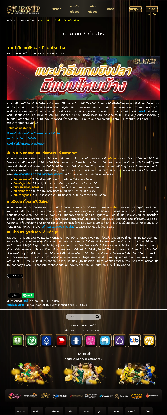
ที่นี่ (26, 301)
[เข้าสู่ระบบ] (135, 9)
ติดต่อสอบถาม (15, 305)
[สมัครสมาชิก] (152, 9)
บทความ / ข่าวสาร (83, 34)
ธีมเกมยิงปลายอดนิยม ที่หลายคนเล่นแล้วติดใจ (33, 133)
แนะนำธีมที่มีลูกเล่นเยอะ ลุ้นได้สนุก (26, 144)
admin (17, 54)
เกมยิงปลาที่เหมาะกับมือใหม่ (22, 139)
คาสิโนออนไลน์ (15, 275)
